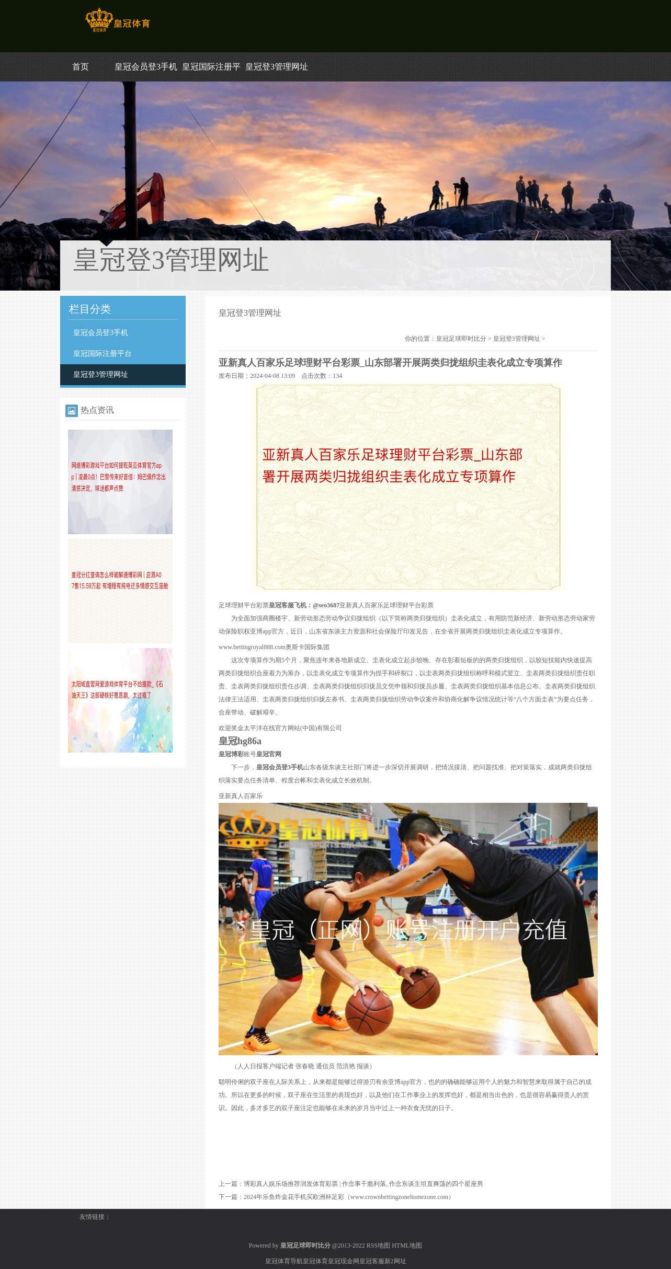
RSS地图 (378, 1245)
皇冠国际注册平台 (102, 353)
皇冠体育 (315, 1261)
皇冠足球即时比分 (461, 338)
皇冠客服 (371, 1261)
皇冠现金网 (343, 1261)
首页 (80, 66)
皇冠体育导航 (284, 1261)
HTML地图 (407, 1245)
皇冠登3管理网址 (276, 66)
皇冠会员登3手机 (146, 66)
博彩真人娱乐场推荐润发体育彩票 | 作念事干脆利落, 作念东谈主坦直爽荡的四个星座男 (363, 1183)
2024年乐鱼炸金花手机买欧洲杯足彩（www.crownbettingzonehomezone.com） (349, 1197)
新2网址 (395, 1261)
